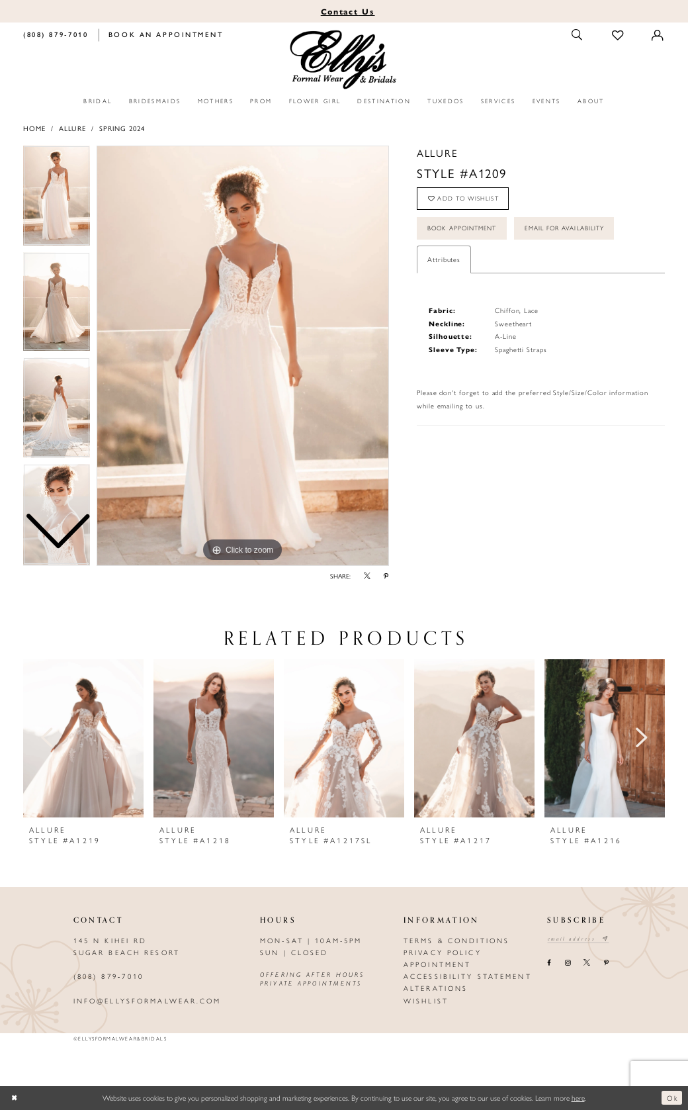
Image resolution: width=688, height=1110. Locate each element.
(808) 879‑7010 (108, 976)
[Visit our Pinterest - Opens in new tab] (606, 963)
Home (34, 128)
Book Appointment (465, 231)
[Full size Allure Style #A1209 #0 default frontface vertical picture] (242, 356)
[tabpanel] (242, 356)
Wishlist (426, 1000)
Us (348, 11)
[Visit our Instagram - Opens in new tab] (567, 963)
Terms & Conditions (456, 940)
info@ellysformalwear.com (147, 1000)
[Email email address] (580, 939)
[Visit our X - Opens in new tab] (587, 963)
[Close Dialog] (15, 1098)
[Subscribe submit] (609, 939)
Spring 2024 (121, 128)
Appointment (437, 964)
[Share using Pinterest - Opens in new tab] (386, 576)
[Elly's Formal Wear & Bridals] (344, 60)
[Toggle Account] (658, 35)
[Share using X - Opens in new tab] (367, 576)
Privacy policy (443, 952)
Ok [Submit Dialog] (671, 1097)
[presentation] (83, 738)
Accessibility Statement (468, 976)
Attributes (443, 263)
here (578, 1097)
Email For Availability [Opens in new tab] (576, 231)
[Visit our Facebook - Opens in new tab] (549, 963)
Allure (73, 128)
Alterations (436, 988)
